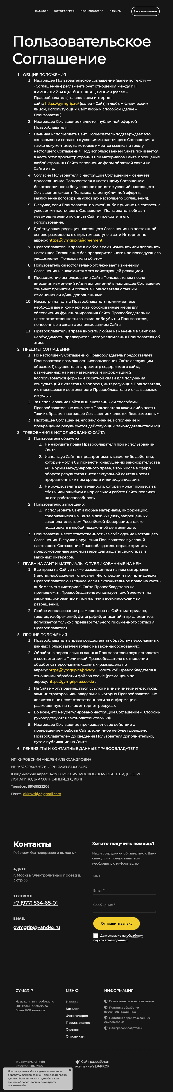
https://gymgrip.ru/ (62, 103)
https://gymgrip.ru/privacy (71, 670)
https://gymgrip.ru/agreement (75, 240)
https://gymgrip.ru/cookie (71, 681)
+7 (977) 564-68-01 (35, 903)
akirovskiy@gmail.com (42, 794)
